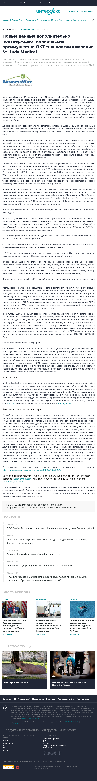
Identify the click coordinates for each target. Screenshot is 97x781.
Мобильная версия (10, 3)
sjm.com (11, 403)
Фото (83, 20)
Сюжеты (76, 20)
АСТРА (5, 750)
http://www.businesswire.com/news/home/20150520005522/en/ (32, 470)
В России (14, 20)
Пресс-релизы (9, 30)
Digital (61, 20)
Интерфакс (48, 11)
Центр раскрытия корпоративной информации (55, 747)
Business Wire (28, 30)
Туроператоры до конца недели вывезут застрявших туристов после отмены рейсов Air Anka (82, 625)
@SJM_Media (64, 403)
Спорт (39, 20)
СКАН (45, 741)
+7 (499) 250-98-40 (71, 722)
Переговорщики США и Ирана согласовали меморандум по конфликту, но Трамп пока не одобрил (14, 625)
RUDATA (46, 743)
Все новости (7, 635)
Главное (5, 20)
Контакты (6, 699)
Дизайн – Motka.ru (73, 766)
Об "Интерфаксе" (27, 3)
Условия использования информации (48, 766)
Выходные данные (41, 769)
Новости (68, 20)
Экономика (31, 20)
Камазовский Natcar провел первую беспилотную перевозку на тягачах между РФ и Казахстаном (48, 625)
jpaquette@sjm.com (12, 481)
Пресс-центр (38, 699)
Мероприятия (82, 699)
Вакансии (50, 699)
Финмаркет (70, 3)
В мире (22, 20)
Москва (54, 20)
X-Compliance (8, 743)
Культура (46, 20)
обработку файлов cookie (30, 718)
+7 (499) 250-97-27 (17, 724)
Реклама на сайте (65, 699)
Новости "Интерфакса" (51, 739)
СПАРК (6, 741)
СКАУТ (5, 746)
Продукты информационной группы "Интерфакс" (40, 730)
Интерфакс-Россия (56, 3)
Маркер (6, 748)
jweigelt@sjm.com (22, 478)
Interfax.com (41, 3)
